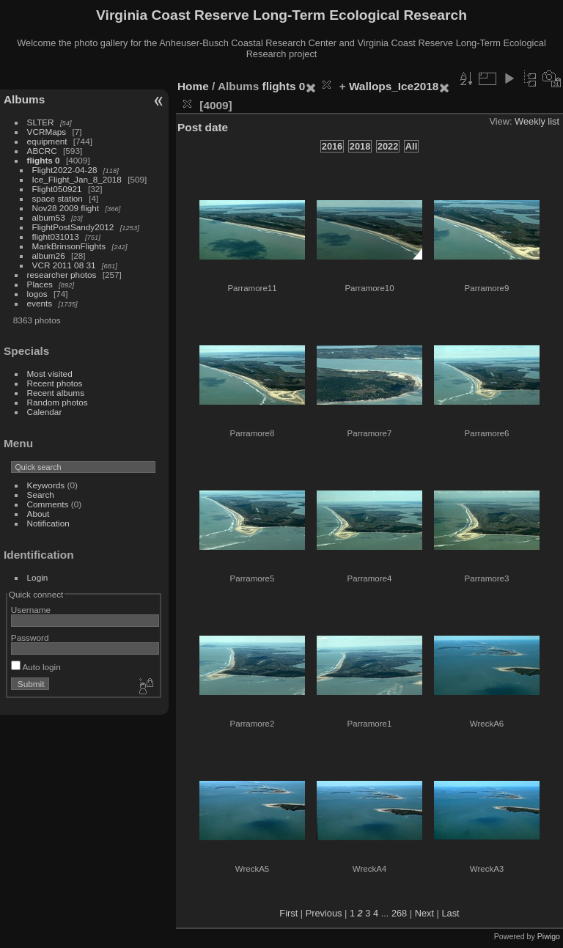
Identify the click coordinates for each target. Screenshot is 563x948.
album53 (48, 217)
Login (37, 577)
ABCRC (42, 150)
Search (40, 494)
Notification (48, 523)
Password (30, 637)
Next (424, 913)
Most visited (50, 373)
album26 (48, 255)
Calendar (44, 411)
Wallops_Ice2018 (393, 86)
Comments (48, 504)
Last (450, 913)
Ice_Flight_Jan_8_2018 (77, 179)
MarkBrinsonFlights (69, 246)
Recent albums (55, 392)
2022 (388, 146)
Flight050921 (57, 189)
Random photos (57, 402)
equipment (47, 141)
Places (40, 284)
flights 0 (43, 160)
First (288, 913)
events (40, 303)
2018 (360, 146)
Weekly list (537, 121)
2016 (332, 146)
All (411, 146)
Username (31, 609)
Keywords (46, 485)
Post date (202, 127)
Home (193, 86)
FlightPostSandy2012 (73, 227)
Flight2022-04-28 (64, 169)
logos (37, 293)
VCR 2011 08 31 (64, 265)
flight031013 (55, 236)
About (38, 513)
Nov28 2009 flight (66, 208)
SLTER (40, 122)
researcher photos (62, 274)
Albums (24, 99)
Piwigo (548, 936)
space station (57, 198)
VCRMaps (47, 131)
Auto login (36, 667)
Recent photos (55, 383)
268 (399, 913)
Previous (324, 913)
